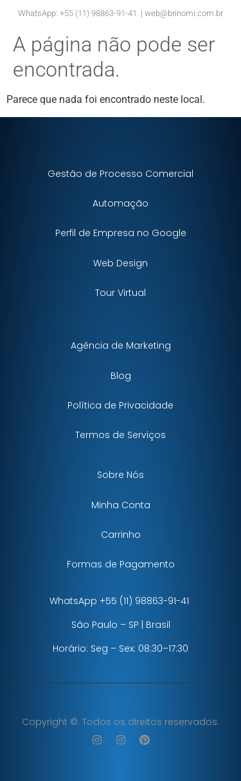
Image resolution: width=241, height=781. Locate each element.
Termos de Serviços (120, 434)
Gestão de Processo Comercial (120, 173)
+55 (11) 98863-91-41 (97, 13)
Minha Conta (120, 505)
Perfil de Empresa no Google (120, 232)
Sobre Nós (120, 474)
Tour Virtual (120, 292)
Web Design (120, 263)
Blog (121, 375)
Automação (120, 203)
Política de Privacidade (120, 405)
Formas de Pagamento (121, 564)
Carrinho (121, 534)
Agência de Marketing (121, 345)
